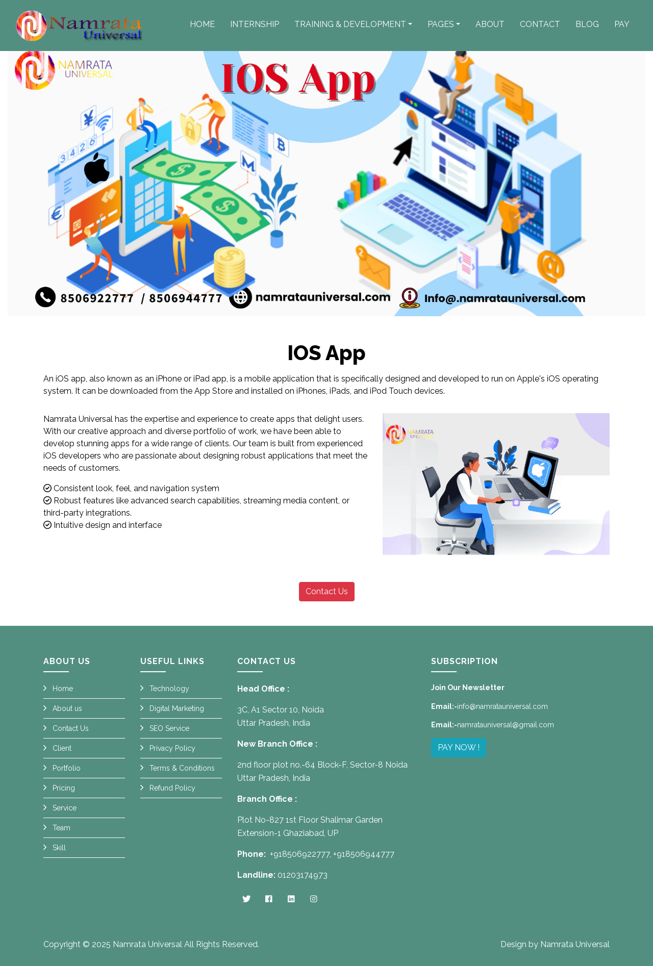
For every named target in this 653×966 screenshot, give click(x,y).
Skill (59, 848)
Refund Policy (172, 788)
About (490, 24)
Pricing (64, 788)
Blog (587, 24)
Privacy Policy (172, 748)
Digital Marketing (176, 708)
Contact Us (327, 591)
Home (202, 24)
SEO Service (169, 728)
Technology (169, 688)
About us (67, 708)
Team (61, 828)
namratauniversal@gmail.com (505, 725)
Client (62, 748)
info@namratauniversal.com (502, 706)
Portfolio (67, 768)
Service (65, 808)
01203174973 (303, 875)
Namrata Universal (147, 944)
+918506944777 (363, 854)
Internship (254, 24)
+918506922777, (300, 854)
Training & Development (350, 24)
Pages (441, 24)
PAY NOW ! (459, 747)
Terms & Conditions (182, 768)
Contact (540, 24)
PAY (622, 24)
